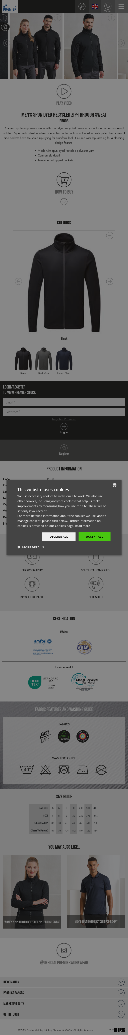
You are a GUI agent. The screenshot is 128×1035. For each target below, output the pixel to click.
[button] (30, 547)
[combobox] (115, 485)
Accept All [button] (94, 536)
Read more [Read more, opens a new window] (82, 525)
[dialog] (64, 517)
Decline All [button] (58, 536)
